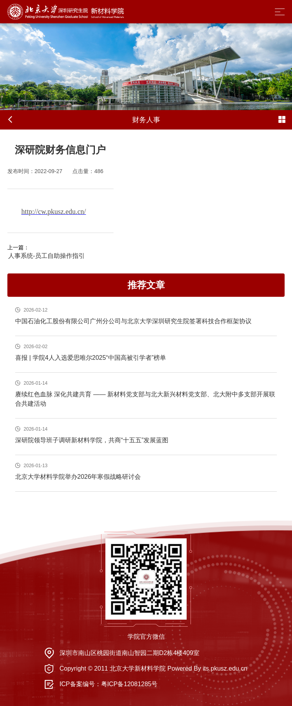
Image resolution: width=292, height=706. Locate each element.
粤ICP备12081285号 (129, 684)
